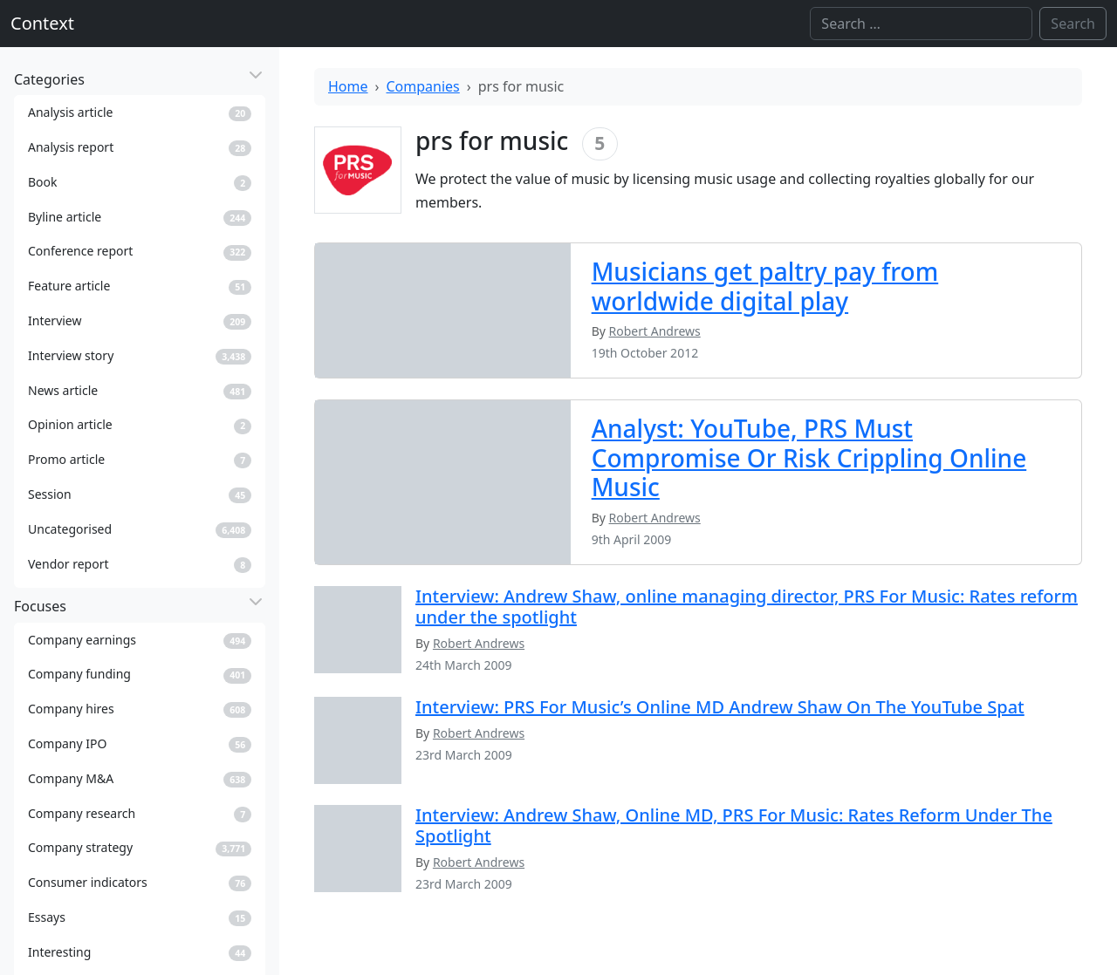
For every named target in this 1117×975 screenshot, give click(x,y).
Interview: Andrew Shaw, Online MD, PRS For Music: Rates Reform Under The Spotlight (733, 825)
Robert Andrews (478, 643)
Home (348, 86)
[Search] (921, 23)
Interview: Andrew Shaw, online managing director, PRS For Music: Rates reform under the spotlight (746, 606)
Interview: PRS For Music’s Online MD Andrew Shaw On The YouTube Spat (719, 707)
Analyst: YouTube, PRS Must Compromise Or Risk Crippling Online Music (809, 457)
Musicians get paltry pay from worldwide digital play (765, 286)
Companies (423, 86)
